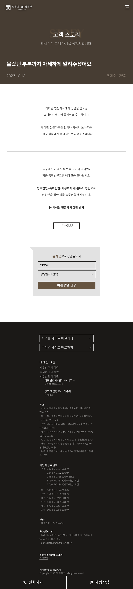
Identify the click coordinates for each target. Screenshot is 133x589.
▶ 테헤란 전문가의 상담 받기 (66, 207)
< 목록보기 (66, 226)
